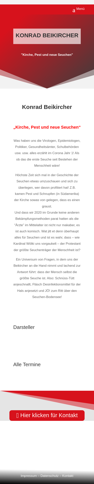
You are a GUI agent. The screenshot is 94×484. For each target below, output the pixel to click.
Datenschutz (49, 476)
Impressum (29, 476)
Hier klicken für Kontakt (49, 415)
